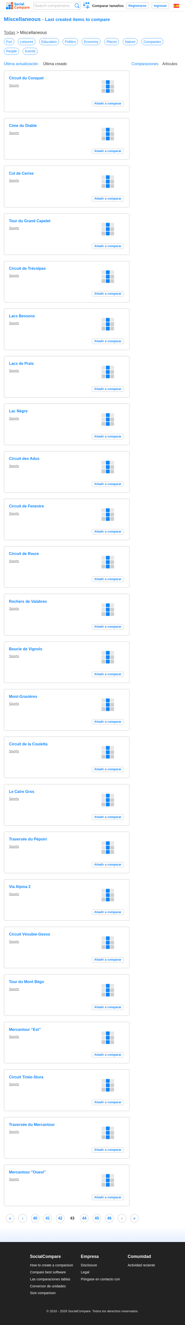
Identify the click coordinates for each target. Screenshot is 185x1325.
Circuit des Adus (24, 459)
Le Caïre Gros (21, 792)
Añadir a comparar (107, 103)
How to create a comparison (51, 1265)
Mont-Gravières (23, 696)
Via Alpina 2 (20, 887)
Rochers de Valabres (28, 601)
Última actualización (21, 64)
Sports (14, 85)
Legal (85, 1272)
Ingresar (160, 5)
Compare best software (48, 1272)
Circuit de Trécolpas (27, 268)
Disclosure (89, 1265)
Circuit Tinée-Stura (26, 1077)
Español (176, 6)
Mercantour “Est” (25, 1029)
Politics (70, 42)
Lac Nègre (18, 411)
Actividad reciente (141, 1265)
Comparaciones (145, 64)
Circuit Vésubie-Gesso (29, 934)
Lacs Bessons (22, 316)
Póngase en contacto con (100, 1279)
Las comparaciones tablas (50, 1279)
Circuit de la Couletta (28, 744)
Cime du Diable (23, 126)
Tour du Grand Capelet (29, 221)
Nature (130, 42)
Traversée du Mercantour (32, 1125)
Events (30, 51)
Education (49, 42)
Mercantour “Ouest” (27, 1172)
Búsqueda (77, 5)
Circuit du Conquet (26, 78)
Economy (91, 42)
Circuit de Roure (24, 554)
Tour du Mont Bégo (26, 982)
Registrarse (137, 5)
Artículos (169, 64)
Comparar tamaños (108, 6)
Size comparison (42, 1293)
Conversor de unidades (48, 1286)
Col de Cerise (21, 173)
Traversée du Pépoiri (28, 839)
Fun (9, 42)
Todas (9, 32)
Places (111, 42)
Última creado (55, 64)
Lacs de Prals (21, 363)
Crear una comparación (86, 6)
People (11, 51)
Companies (152, 42)
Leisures (26, 42)
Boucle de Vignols (25, 649)
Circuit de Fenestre (26, 506)
